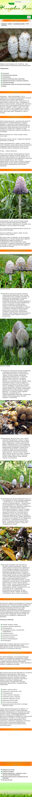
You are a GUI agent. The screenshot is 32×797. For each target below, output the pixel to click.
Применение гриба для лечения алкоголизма (16, 84)
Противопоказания (8, 82)
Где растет (5, 73)
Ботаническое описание (9, 75)
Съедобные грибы (19, 23)
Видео (4, 86)
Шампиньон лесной (8, 769)
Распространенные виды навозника (13, 78)
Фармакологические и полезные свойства (15, 80)
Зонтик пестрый (7, 780)
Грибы (10, 23)
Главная (3, 23)
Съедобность (6, 77)
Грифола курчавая (8, 771)
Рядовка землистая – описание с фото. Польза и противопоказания (14, 774)
